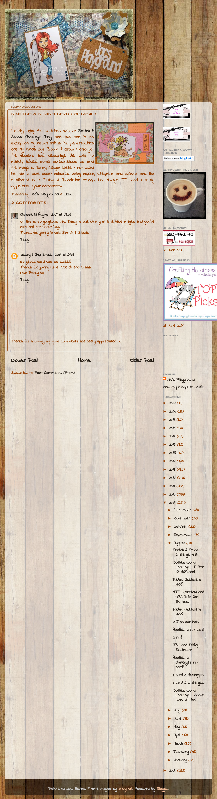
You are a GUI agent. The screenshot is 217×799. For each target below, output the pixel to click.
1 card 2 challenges (188, 683)
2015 (173, 453)
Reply (24, 240)
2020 (173, 412)
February (182, 752)
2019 (172, 420)
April (178, 735)
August (180, 543)
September (184, 535)
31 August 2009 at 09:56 (52, 215)
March (179, 744)
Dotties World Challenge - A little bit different (188, 567)
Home (84, 361)
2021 (173, 403)
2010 (173, 495)
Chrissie (26, 215)
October (181, 527)
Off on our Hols (186, 622)
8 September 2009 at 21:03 (52, 255)
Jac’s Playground (180, 380)
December (183, 510)
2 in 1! (177, 638)
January (181, 760)
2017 (173, 436)
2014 (173, 461)
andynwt (125, 789)
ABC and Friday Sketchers (186, 647)
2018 (173, 428)
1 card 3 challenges (188, 675)
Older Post (142, 361)
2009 (173, 503)
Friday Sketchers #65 (187, 612)
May (177, 727)
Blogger (162, 789)
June (178, 719)
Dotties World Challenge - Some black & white (188, 695)
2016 (173, 445)
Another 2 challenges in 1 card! (185, 662)
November (183, 519)
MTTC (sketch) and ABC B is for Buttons (188, 597)
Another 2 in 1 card (188, 630)
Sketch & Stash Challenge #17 (185, 552)
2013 (173, 470)
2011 (172, 486)
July (178, 710)
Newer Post (25, 361)
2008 (173, 771)
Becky (25, 255)
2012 (173, 478)
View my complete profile (183, 387)
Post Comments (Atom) (54, 373)
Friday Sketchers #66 (187, 582)
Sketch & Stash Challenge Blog (52, 134)
